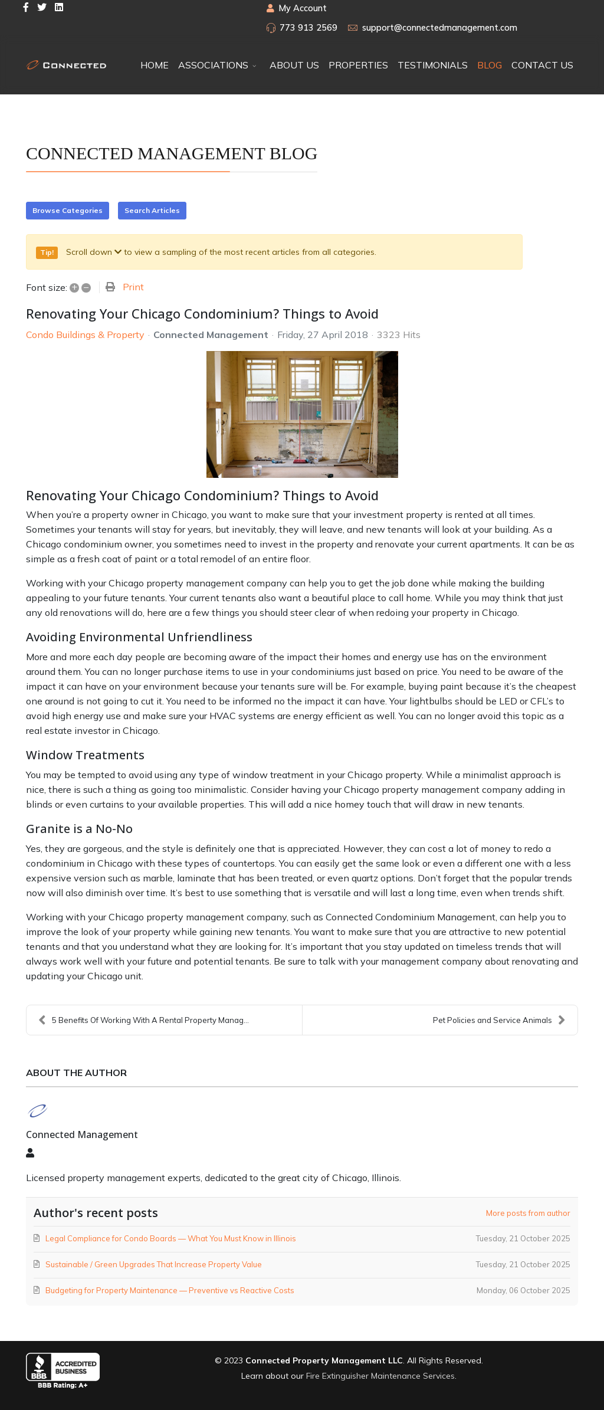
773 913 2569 (308, 27)
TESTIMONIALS (433, 65)
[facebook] (26, 7)
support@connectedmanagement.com (439, 27)
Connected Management (210, 334)
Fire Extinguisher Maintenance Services (380, 1375)
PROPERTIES (358, 65)
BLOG (489, 65)
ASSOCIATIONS (213, 65)
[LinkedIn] (59, 7)
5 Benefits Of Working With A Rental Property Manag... (143, 1020)
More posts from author (528, 1213)
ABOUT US (294, 65)
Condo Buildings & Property (85, 334)
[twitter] (42, 7)
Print (133, 287)
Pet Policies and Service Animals (499, 1020)
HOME (154, 65)
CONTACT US (542, 65)
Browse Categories (67, 210)
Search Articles (152, 210)
